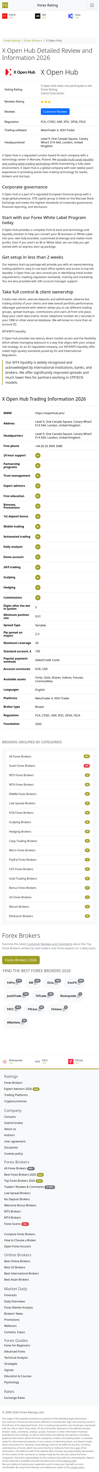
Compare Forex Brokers (19, 1234)
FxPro (15, 982)
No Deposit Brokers (17, 1199)
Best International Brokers (21, 1273)
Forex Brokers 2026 (21, 960)
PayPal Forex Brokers (49, 860)
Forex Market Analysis (18, 1307)
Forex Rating (47, 5)
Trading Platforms (16, 1095)
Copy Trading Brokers (49, 841)
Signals (8, 1370)
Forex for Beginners (17, 1345)
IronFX (76, 982)
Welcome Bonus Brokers (20, 1205)
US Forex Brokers (49, 897)
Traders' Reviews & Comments (29, 1187)
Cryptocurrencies (15, 1101)
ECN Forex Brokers (49, 813)
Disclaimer (11, 1147)
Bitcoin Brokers (49, 907)
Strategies (10, 1364)
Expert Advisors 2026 (22, 1089)
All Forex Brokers (49, 756)
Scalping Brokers (49, 822)
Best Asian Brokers (16, 1279)
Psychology (11, 1382)
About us (10, 1129)
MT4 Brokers (12, 1217)
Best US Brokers (14, 1267)
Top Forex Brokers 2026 (23, 1181)
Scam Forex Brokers (49, 766)
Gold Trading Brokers (49, 878)
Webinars (10, 1326)
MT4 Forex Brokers (49, 784)
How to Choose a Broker (20, 1240)
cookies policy (77, 1467)
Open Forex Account (17, 1246)
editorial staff (69, 1460)
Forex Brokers (33, 40)
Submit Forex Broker (52, 93)
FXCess (37, 1008)
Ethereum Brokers (49, 916)
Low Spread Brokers (49, 803)
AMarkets (18, 1021)
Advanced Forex (14, 1351)
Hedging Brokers (49, 831)
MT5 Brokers (12, 1211)
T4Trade (45, 995)
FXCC (14, 1008)
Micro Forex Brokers (49, 850)
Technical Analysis (16, 1358)
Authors (9, 1135)
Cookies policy (13, 1154)
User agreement (15, 1141)
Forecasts (10, 1295)
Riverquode (72, 995)
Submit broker (13, 1123)
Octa (54, 982)
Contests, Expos (14, 1332)
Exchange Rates (14, 1398)
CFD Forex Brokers (49, 869)
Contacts (10, 1117)
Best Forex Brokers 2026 (24, 1175)
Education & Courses (17, 1376)
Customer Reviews (55, 112)
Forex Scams (16, 1224)
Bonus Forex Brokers (49, 888)
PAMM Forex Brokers (49, 794)
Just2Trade (18, 995)
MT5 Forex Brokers (49, 775)
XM (35, 982)
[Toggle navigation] (92, 5)
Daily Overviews (14, 1301)
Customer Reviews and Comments (49, 944)
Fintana (60, 1008)
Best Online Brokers (17, 1261)
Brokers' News (13, 1314)
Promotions (11, 1320)
